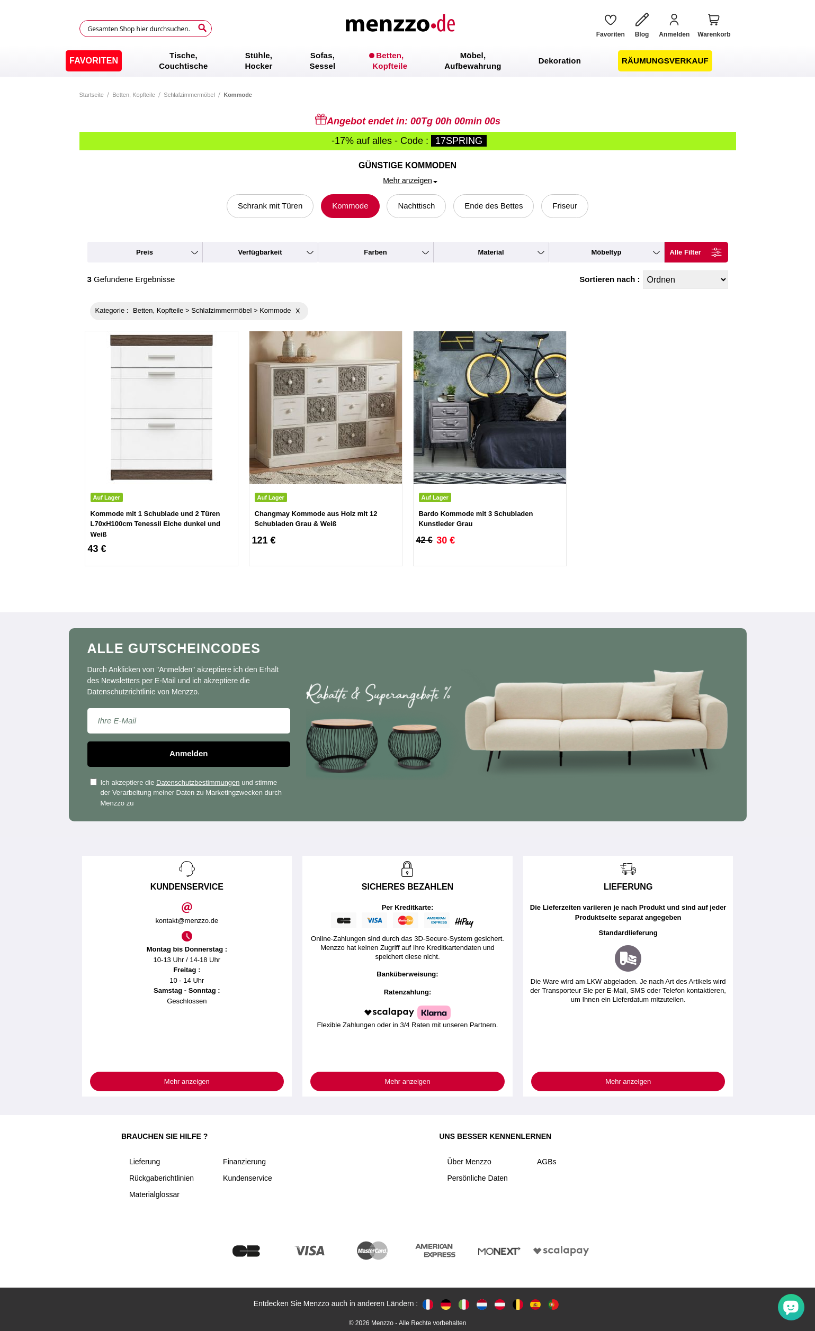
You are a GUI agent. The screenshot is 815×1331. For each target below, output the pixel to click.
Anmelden (188, 753)
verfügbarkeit (260, 252)
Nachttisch (416, 205)
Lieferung (144, 1161)
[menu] (407, 61)
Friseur (564, 205)
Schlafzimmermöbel (189, 95)
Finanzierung (244, 1161)
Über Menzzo (469, 1161)
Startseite (91, 95)
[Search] (202, 28)
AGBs (547, 1161)
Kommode (350, 205)
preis (144, 252)
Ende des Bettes (493, 205)
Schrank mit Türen (270, 205)
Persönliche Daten (477, 1178)
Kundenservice (247, 1178)
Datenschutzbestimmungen (198, 782)
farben (375, 252)
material (491, 252)
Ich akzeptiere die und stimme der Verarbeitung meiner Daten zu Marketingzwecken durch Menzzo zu (186, 792)
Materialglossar (154, 1194)
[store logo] (400, 28)
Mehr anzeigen (187, 1081)
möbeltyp (606, 252)
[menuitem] (94, 60)
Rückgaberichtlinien (161, 1178)
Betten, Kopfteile (133, 95)
